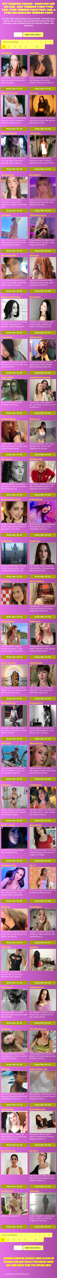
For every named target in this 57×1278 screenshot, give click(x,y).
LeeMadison (6, 541)
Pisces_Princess (8, 663)
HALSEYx (34, 1151)
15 (26, 47)
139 (36, 47)
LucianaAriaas (7, 175)
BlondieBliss (35, 175)
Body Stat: (14, 89)
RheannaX (5, 907)
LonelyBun (6, 215)
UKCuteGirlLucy (8, 703)
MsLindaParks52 (8, 255)
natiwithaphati (36, 663)
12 (9, 47)
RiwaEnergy (35, 541)
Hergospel (34, 255)
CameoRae (34, 1191)
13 (15, 47)
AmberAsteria (36, 337)
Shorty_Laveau (8, 825)
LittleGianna (35, 133)
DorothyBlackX (8, 621)
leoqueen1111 (7, 1191)
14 (20, 47)
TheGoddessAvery (38, 215)
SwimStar (5, 1069)
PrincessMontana (37, 1109)
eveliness (34, 947)
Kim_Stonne (6, 459)
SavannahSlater (37, 581)
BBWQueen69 (36, 459)
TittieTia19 (5, 947)
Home (18, 35)
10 (50, 42)
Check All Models (11, 42)
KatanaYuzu (35, 419)
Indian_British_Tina (38, 1069)
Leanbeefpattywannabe (40, 377)
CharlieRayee (36, 907)
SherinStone (35, 297)
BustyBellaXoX (36, 703)
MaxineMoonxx (36, 743)
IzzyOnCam (6, 785)
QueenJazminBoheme (11, 297)
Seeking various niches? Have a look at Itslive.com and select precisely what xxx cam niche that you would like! (28, 1262)
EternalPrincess (8, 1151)
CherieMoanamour (38, 1029)
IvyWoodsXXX (36, 499)
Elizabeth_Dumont (9, 93)
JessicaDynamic (8, 865)
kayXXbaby (6, 1029)
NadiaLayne (35, 621)
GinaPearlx (6, 581)
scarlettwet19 (36, 785)
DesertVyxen (7, 987)
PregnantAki (6, 337)
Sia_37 (33, 865)
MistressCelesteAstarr (11, 499)
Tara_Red (34, 93)
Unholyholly (6, 53)
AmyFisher (34, 53)
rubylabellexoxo (37, 987)
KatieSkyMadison (9, 133)
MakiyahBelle (36, 825)
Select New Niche (33, 35)
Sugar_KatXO (7, 377)
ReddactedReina (8, 419)
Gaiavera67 (6, 743)
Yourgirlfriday (7, 1109)
